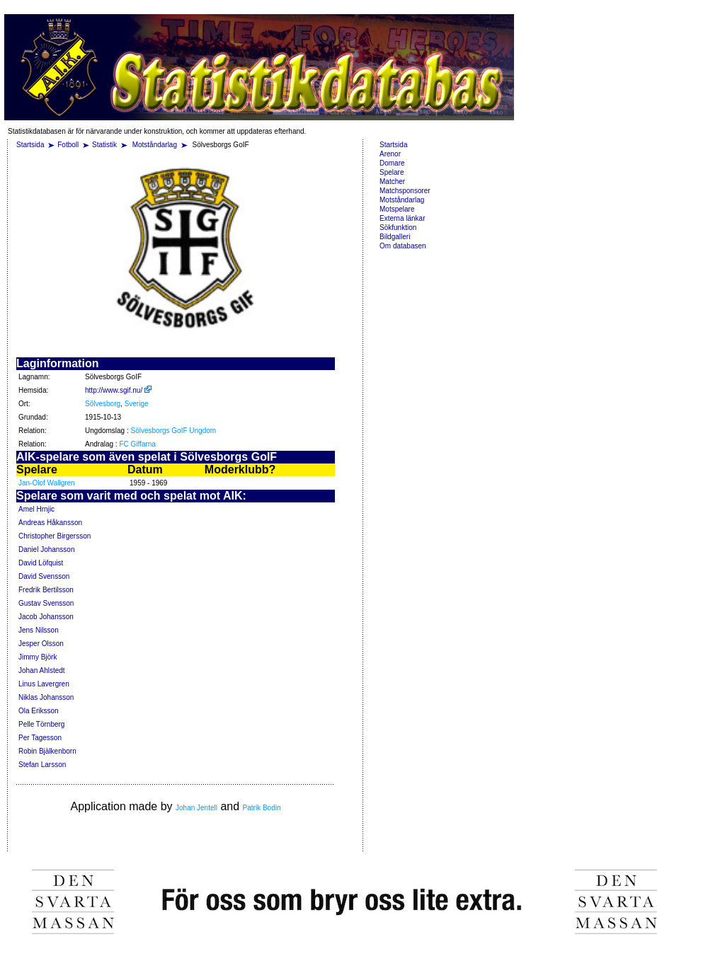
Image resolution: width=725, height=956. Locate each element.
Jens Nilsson (38, 630)
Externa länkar (402, 218)
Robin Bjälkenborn (47, 751)
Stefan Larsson (42, 764)
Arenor (390, 154)
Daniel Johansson (46, 549)
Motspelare (396, 209)
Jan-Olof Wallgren (46, 483)
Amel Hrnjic (36, 509)
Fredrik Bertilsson (46, 590)
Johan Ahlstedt (41, 670)
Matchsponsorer (404, 191)
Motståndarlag (155, 145)
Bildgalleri (394, 237)
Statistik (104, 145)
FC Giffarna (137, 444)
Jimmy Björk (37, 657)
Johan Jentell (196, 808)
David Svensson (43, 576)
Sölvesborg (102, 404)
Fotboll (68, 145)
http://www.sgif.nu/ (118, 390)
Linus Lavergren (43, 684)
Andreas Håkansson (50, 522)
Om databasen (402, 246)
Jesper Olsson (41, 643)
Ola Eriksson (38, 711)
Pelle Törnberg (41, 724)
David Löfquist (40, 563)
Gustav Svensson (46, 603)
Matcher (392, 181)
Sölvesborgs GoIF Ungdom (174, 430)
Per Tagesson (40, 738)
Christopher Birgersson (54, 536)
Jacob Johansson (46, 617)
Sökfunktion (397, 227)
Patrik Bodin (262, 808)
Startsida (30, 145)
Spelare (391, 172)
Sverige (137, 404)
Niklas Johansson (46, 697)
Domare (392, 163)
